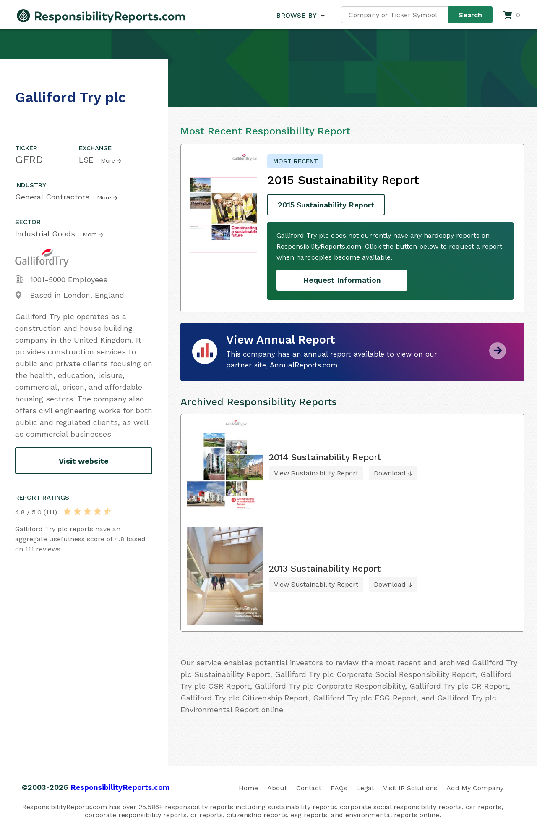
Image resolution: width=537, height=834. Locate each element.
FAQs (339, 788)
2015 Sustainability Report (326, 204)
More (108, 160)
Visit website (84, 460)
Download (390, 473)
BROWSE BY (296, 15)
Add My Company (474, 788)
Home (248, 788)
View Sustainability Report (316, 473)
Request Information (342, 279)
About (277, 788)
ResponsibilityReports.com (120, 786)
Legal (365, 788)
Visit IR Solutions (410, 788)
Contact (308, 788)
